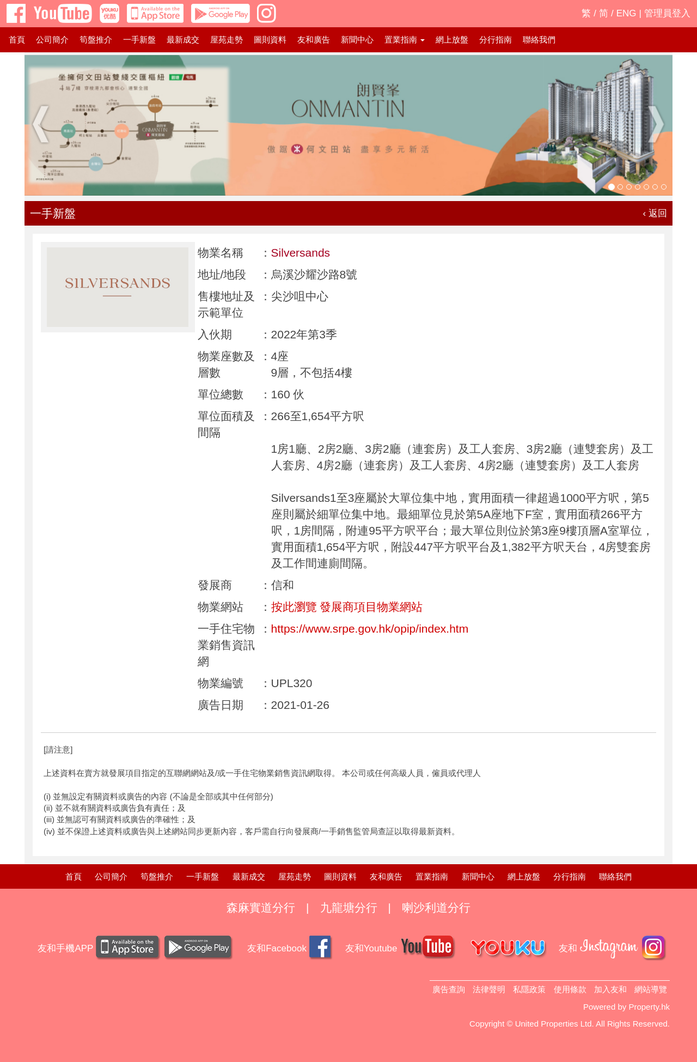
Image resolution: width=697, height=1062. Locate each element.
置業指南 (431, 876)
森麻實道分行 (261, 907)
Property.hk (649, 1006)
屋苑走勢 (226, 39)
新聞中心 (357, 39)
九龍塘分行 (348, 907)
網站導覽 (650, 989)
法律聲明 (489, 989)
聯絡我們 (539, 39)
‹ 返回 (655, 213)
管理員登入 (667, 13)
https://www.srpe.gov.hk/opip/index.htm (370, 628)
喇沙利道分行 (436, 907)
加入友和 (610, 989)
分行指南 (495, 39)
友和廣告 (313, 39)
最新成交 (183, 39)
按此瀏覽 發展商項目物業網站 (347, 606)
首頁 (17, 39)
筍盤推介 (96, 39)
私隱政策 (529, 989)
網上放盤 (452, 39)
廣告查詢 (448, 989)
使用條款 (570, 989)
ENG (626, 13)
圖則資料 (270, 39)
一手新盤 (139, 39)
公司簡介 (52, 39)
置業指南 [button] (404, 39)
